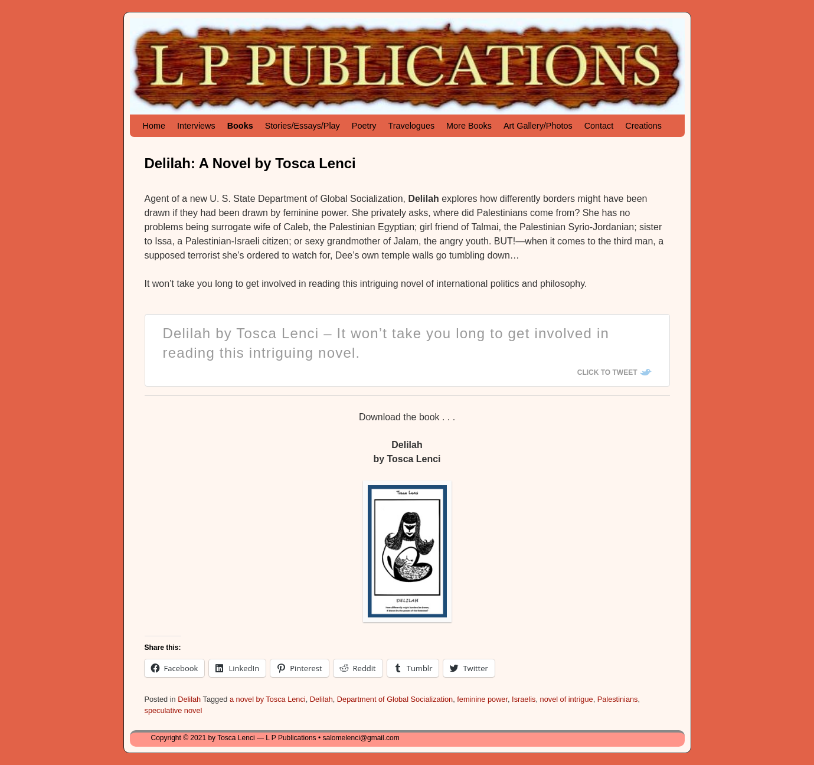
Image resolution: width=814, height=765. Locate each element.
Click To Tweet (607, 372)
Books (240, 125)
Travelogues (411, 125)
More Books (469, 125)
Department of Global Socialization (395, 699)
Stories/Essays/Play (302, 125)
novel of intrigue (566, 699)
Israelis (523, 699)
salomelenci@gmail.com (360, 738)
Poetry (364, 125)
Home (154, 125)
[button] (407, 551)
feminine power (482, 699)
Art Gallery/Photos (538, 125)
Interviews (196, 125)
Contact (599, 125)
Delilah (189, 699)
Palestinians (617, 699)
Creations (643, 125)
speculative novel (173, 710)
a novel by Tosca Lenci (268, 699)
